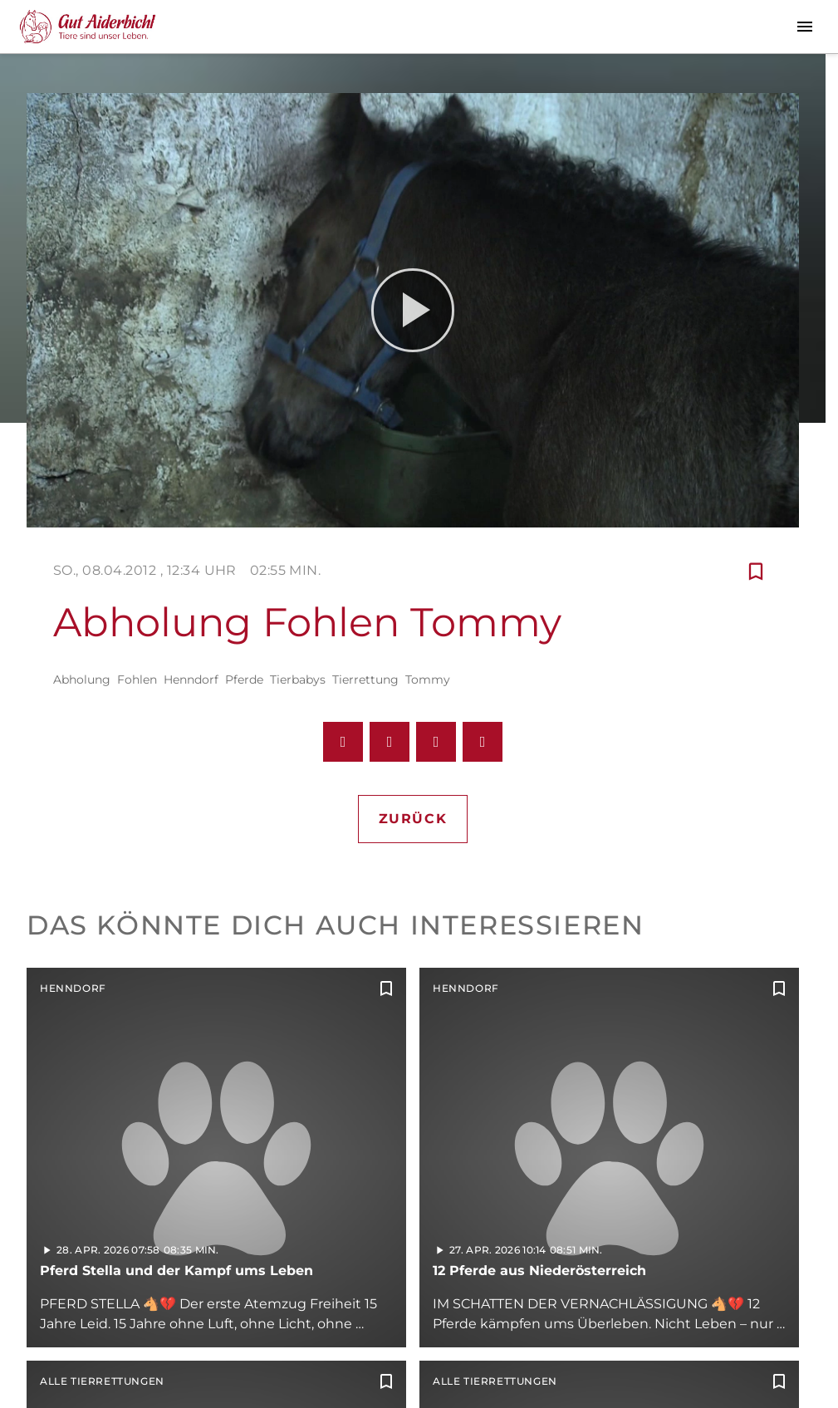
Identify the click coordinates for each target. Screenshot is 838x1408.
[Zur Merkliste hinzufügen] (755, 570)
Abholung (81, 679)
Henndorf (191, 679)
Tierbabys (298, 679)
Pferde (244, 679)
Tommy (427, 679)
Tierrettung (365, 679)
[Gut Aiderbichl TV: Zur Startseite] (87, 26)
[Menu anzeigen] (805, 27)
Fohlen (137, 679)
